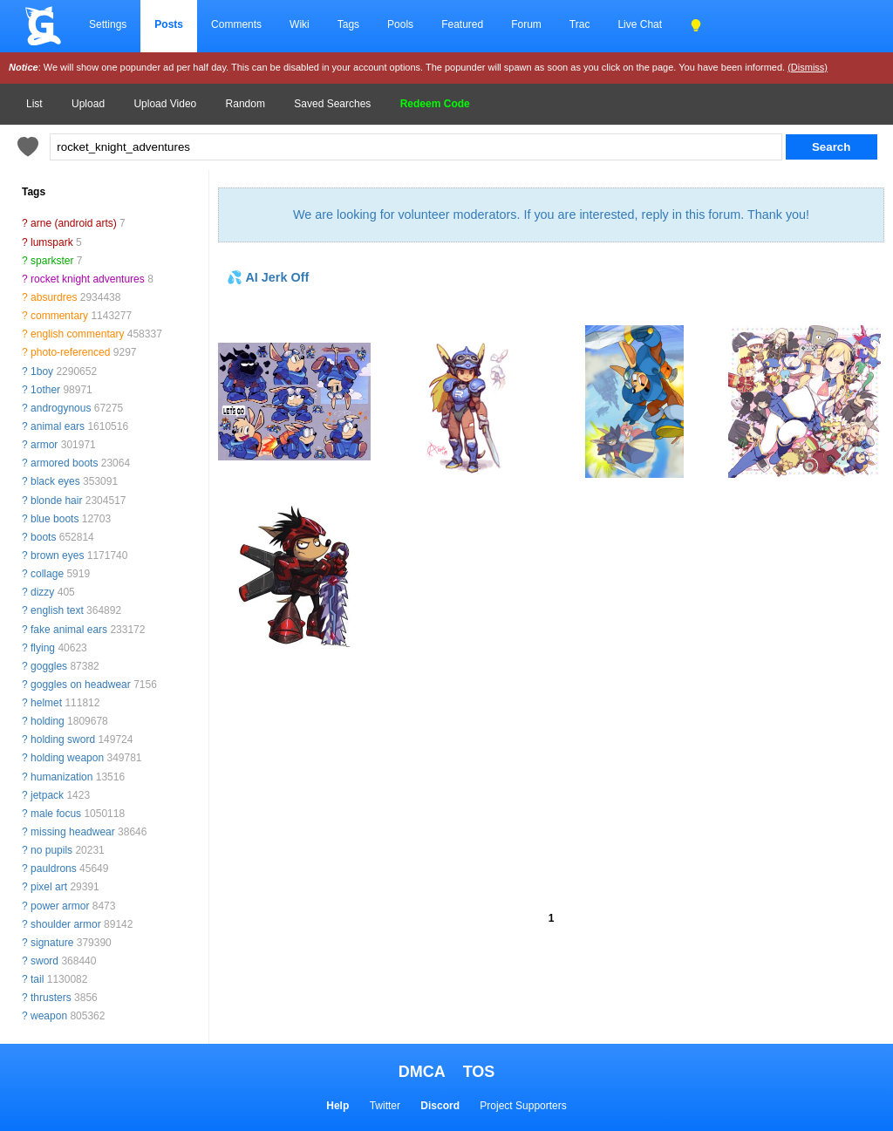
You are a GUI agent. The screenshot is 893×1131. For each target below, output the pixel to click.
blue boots (54, 519)
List (34, 104)
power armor (60, 906)
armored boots (64, 463)
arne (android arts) (74, 223)
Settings (107, 24)
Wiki (300, 24)
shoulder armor (66, 924)
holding (48, 721)
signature (52, 943)
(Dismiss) (807, 67)
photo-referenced (70, 352)
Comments (236, 24)
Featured (462, 24)
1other (45, 390)
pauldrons (54, 868)
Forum (526, 24)
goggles (49, 666)
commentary (59, 316)
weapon (49, 1016)
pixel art (49, 887)
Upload (88, 104)
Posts (168, 24)
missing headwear (73, 832)
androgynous (61, 408)
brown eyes (57, 555)
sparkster (52, 261)
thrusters (51, 997)
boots (43, 537)
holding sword (63, 739)
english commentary (77, 334)
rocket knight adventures (88, 279)
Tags (348, 24)
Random (245, 104)
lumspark (52, 242)
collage (47, 574)
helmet (46, 703)
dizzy (42, 592)
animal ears (58, 426)
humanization (61, 777)
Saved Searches (332, 104)
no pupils (51, 850)
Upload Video (164, 104)
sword (44, 961)
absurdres (54, 297)
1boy (42, 371)
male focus (56, 813)
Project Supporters (523, 1106)
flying (43, 648)
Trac (579, 24)
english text (57, 610)
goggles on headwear (81, 684)
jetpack (47, 795)
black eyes (55, 481)
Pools (400, 24)
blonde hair (56, 500)
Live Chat (639, 24)
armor (44, 445)
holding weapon (67, 758)
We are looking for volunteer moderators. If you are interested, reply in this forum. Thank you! (551, 214)
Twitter (385, 1106)
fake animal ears (69, 629)
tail (37, 979)
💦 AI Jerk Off (268, 277)
